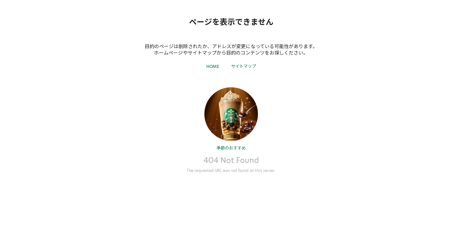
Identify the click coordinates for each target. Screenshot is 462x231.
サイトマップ (243, 66)
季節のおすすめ (231, 148)
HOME (212, 66)
